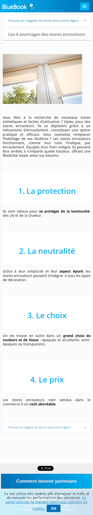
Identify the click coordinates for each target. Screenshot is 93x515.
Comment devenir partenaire (46, 481)
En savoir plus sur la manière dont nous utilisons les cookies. (46, 503)
